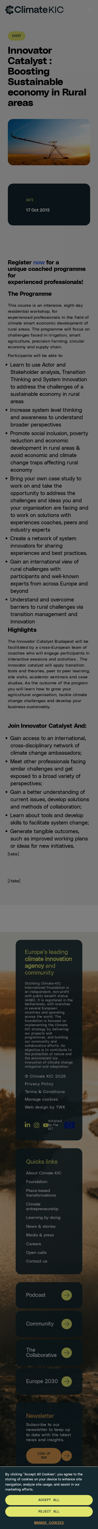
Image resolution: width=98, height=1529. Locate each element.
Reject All (49, 1511)
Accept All (49, 1500)
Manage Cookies (49, 1523)
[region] (49, 1497)
